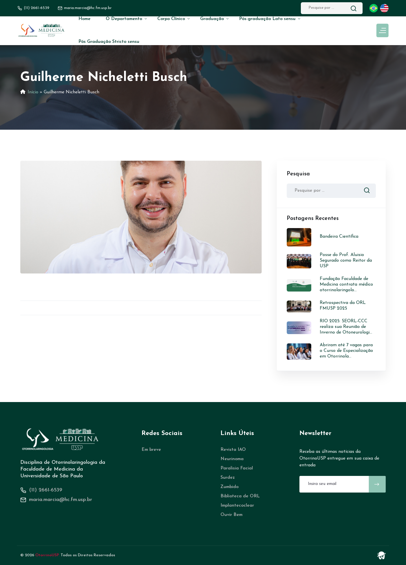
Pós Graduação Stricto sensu (108, 41)
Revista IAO (233, 449)
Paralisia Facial (236, 468)
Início (33, 92)
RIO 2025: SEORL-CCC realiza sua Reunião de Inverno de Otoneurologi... (346, 327)
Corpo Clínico (171, 19)
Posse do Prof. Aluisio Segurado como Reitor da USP (346, 260)
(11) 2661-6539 (36, 8)
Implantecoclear (237, 505)
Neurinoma (232, 459)
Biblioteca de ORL (240, 496)
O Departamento (124, 19)
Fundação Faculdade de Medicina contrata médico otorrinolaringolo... (346, 284)
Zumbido (229, 487)
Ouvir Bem (231, 515)
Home (84, 19)
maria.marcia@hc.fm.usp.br (60, 499)
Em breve (151, 449)
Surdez (227, 477)
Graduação (212, 19)
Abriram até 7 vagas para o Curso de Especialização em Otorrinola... (346, 351)
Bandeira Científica (339, 236)
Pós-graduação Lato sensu (267, 19)
